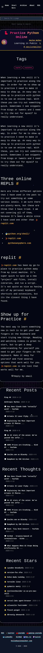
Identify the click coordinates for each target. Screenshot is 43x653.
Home (7, 5)
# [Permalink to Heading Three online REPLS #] (17, 183)
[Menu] (2, 7)
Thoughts (30, 469)
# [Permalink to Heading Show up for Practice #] (25, 319)
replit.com (14, 238)
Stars (30, 560)
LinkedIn (8, 637)
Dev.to (28, 637)
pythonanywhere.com (19, 243)
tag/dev (18, 67)
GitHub (19, 637)
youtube (21, 633)
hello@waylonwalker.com (21, 641)
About (32, 5)
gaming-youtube (35, 633)
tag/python (28, 67)
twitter (11, 633)
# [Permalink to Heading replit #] (20, 257)
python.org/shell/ (19, 234)
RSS (38, 5)
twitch (38, 637)
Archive (23, 5)
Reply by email (21, 376)
